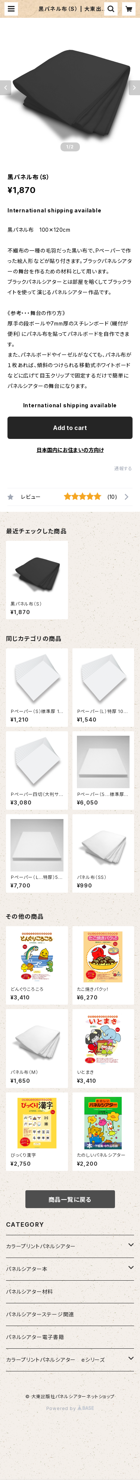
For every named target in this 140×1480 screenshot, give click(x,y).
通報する (123, 468)
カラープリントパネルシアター (41, 1246)
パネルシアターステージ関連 (40, 1314)
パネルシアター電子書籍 (35, 1337)
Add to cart (70, 427)
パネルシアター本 (26, 1269)
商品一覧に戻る (70, 1199)
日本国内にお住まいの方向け (70, 450)
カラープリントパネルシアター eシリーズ (55, 1360)
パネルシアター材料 (29, 1291)
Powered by (70, 1408)
